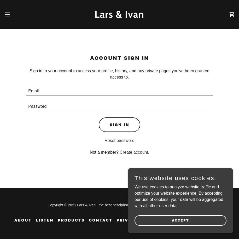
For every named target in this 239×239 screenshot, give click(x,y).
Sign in (119, 125)
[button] (8, 14)
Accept (180, 231)
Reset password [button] (119, 140)
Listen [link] (45, 220)
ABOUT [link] (23, 220)
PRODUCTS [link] (71, 220)
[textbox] (119, 91)
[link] (119, 16)
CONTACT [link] (100, 220)
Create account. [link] (134, 152)
